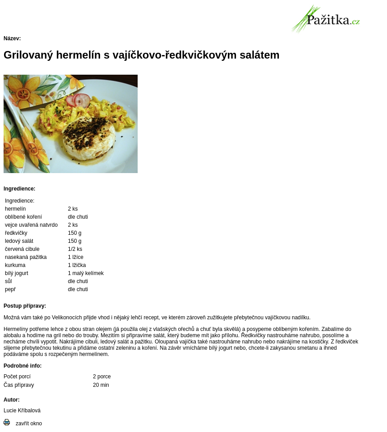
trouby (90, 335)
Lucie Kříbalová (22, 410)
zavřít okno (29, 423)
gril (57, 335)
